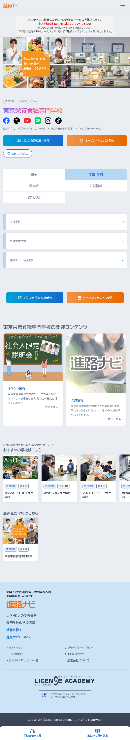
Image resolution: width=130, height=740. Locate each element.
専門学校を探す (25, 128)
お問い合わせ (74, 654)
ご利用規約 (14, 654)
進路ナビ (7, 128)
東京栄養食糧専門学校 (62, 128)
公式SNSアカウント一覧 (22, 660)
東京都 (42, 128)
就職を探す (14, 629)
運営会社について (77, 660)
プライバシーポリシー (79, 647)
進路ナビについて (19, 637)
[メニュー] (123, 6)
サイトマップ (14, 647)
